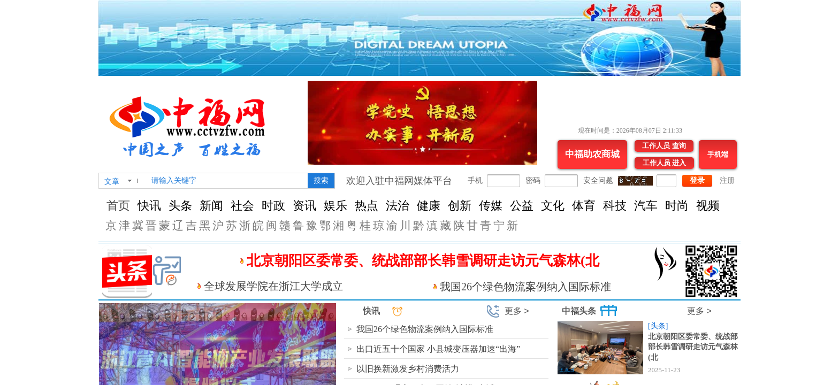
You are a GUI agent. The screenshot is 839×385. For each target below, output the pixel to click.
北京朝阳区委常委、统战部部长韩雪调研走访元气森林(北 (693, 347)
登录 (697, 180)
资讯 (304, 205)
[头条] (658, 326)
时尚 (677, 205)
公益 (521, 205)
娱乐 (335, 205)
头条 (180, 205)
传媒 (490, 205)
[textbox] (227, 181)
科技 (615, 205)
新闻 (211, 205)
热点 (366, 205)
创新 (459, 205)
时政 (273, 205)
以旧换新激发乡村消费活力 (407, 368)
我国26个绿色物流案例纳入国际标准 (525, 286)
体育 (584, 205)
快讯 (149, 205)
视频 (708, 205)
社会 (242, 205)
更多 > (517, 310)
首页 (118, 205)
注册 (727, 180)
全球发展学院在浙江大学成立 (273, 286)
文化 (553, 205)
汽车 (646, 205)
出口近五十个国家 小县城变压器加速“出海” (438, 348)
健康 (428, 205)
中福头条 (579, 310)
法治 (397, 205)
